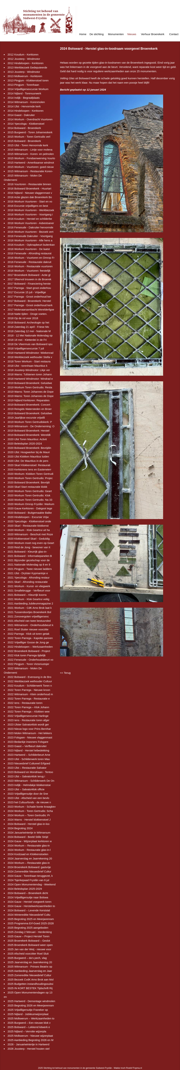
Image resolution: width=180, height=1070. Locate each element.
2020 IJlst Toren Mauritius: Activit (27, 439)
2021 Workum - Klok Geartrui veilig (28, 599)
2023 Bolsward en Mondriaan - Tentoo (30, 772)
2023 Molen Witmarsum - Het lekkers (30, 733)
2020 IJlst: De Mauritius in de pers (28, 460)
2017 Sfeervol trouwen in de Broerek (29, 279)
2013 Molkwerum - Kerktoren (25, 76)
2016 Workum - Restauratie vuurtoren (30, 266)
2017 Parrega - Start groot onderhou (29, 287)
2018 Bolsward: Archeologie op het (28, 322)
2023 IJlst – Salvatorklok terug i (26, 776)
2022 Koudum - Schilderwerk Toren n (30, 685)
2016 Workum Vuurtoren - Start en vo (30, 201)
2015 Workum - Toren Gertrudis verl (29, 136)
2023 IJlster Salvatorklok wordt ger (28, 724)
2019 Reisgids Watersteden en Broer (30, 408)
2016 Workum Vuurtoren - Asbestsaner (31, 223)
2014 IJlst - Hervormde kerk (24, 106)
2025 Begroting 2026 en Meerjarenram (31, 1005)
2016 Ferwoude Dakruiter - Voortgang (30, 236)
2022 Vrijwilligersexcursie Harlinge (28, 715)
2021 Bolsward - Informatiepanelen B (30, 555)
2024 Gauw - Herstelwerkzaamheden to (31, 906)
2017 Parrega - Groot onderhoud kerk (30, 305)
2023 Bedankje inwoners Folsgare (28, 741)
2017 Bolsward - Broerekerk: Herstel (29, 300)
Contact (174, 34)
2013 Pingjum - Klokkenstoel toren (28, 80)
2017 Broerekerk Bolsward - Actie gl (29, 274)
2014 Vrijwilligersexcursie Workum (28, 89)
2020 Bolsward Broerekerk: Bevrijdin (29, 447)
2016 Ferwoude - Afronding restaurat (29, 253)
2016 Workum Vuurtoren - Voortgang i (30, 214)
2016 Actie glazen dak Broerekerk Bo (30, 197)
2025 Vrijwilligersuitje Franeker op (28, 1009)
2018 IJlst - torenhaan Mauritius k (27, 365)
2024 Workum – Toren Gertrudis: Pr (29, 815)
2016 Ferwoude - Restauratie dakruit (29, 261)
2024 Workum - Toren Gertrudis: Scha (30, 810)
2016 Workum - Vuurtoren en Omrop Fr (31, 257)
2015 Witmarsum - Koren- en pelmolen (31, 153)
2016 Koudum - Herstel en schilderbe (30, 218)
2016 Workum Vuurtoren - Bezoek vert (30, 231)
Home (82, 34)
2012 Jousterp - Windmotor (24, 58)
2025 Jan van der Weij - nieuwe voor (29, 949)
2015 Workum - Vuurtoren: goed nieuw (31, 166)
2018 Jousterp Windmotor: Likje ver (29, 370)
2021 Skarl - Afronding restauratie (28, 581)
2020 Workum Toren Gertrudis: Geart (30, 491)
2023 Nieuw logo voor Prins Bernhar (29, 728)
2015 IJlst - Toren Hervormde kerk (28, 145)
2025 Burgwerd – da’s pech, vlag (27, 957)
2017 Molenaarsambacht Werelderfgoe (31, 309)
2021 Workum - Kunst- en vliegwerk (29, 586)
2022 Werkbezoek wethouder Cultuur (30, 681)
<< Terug (65, 672)
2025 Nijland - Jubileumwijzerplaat (28, 1014)
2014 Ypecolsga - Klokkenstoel (26, 123)
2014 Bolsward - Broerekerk (24, 127)
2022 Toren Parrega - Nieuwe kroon (29, 689)
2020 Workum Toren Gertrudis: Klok (29, 495)
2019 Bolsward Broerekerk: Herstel (28, 430)
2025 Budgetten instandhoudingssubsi (30, 983)
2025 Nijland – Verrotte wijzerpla (27, 1031)
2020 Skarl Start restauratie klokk (27, 486)
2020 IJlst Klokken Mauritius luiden (28, 456)
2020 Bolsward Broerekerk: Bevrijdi (29, 482)
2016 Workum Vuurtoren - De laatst (29, 249)
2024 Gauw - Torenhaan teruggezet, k (30, 875)
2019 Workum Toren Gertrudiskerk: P (30, 421)
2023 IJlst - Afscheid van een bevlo (28, 797)
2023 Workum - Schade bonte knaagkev (32, 806)
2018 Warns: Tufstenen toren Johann (30, 374)
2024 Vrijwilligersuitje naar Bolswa (28, 897)
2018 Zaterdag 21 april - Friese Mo (28, 326)
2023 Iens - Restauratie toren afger (28, 720)
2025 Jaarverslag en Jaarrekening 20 (30, 962)
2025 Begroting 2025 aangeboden (28, 927)
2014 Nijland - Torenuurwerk (24, 93)
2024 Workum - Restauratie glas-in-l (29, 849)
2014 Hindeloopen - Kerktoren (25, 110)
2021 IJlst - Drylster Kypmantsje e (28, 573)
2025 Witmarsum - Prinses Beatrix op (30, 966)
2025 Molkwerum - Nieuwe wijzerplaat (30, 1035)
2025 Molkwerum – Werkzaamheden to (31, 1018)
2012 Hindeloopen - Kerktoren (25, 63)
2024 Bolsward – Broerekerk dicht (28, 893)
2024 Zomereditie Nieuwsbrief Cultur (29, 871)
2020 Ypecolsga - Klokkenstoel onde (29, 521)
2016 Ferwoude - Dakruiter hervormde (30, 227)
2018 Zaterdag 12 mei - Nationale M (29, 331)
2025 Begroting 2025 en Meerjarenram (31, 919)
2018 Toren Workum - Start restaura (29, 361)
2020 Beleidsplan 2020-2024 (25, 443)
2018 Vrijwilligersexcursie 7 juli (26, 348)
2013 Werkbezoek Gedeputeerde (27, 67)
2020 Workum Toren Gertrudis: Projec (30, 478)
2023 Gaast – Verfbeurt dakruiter (27, 746)
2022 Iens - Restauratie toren (25, 702)
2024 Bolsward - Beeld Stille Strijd (28, 836)
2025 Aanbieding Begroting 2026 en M (30, 1040)
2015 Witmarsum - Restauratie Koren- (30, 171)
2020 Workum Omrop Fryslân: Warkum (31, 504)
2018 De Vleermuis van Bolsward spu (30, 344)
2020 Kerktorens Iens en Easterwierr (29, 469)
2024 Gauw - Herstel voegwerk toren (29, 901)
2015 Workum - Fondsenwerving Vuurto (31, 158)
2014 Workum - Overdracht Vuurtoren (30, 119)
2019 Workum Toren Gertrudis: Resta (30, 387)
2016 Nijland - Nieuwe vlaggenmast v (30, 192)
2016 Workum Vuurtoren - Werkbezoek (31, 210)
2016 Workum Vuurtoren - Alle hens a (30, 240)
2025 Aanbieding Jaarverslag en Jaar (30, 970)
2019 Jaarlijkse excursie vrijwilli (26, 417)
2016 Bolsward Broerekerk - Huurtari (29, 188)
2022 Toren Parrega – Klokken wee (29, 711)
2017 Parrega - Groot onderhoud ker (29, 296)
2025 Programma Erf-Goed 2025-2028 (31, 923)
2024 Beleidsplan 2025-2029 (25, 888)
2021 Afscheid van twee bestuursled (29, 620)
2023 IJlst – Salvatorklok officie (26, 789)
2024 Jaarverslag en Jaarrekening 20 (30, 858)
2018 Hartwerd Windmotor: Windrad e (30, 378)
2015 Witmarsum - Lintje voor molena (30, 149)
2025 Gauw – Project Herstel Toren (28, 936)
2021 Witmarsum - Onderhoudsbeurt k (30, 625)
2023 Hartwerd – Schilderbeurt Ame (29, 754)
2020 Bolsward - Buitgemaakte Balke (30, 512)
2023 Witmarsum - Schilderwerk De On (31, 780)
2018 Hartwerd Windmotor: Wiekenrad (30, 352)
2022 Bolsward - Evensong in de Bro (29, 676)
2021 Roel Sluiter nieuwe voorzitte (28, 629)
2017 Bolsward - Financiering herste (29, 283)
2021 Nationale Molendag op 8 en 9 (29, 564)
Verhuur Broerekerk (152, 34)
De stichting (96, 34)
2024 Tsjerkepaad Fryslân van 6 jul (28, 880)
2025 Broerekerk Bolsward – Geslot (29, 940)
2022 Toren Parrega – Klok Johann (28, 707)
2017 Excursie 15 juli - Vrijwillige (27, 292)
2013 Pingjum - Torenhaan (23, 84)
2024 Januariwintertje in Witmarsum (29, 832)
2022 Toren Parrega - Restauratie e (29, 698)
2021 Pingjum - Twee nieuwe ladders (30, 568)
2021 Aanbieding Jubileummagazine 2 (30, 603)
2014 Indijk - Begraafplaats (24, 97)
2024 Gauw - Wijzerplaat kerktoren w (30, 841)
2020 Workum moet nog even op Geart (31, 542)
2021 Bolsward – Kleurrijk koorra (27, 594)
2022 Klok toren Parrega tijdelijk (27, 655)
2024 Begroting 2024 (20, 828)
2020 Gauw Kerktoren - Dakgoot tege (30, 508)
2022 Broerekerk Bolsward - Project (29, 651)
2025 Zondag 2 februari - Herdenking (30, 931)
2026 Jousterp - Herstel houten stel (28, 1048)
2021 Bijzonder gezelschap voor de (29, 560)
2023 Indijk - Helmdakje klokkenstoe (29, 785)
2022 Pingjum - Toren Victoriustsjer (28, 663)
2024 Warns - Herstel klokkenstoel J (29, 819)
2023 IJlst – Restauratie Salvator (27, 767)
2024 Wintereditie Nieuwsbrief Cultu (29, 914)
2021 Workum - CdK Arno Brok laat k (30, 607)
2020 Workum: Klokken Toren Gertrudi (30, 473)
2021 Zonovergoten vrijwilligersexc (28, 616)
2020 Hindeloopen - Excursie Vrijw (28, 517)
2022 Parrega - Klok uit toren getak (28, 633)
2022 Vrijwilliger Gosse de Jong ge (28, 642)
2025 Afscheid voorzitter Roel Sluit (28, 953)
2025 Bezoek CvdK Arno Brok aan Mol (31, 979)
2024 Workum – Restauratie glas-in (29, 845)
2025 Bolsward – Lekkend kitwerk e (29, 1027)
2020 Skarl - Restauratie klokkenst (28, 525)
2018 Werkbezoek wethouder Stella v (30, 357)
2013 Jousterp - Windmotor (24, 71)
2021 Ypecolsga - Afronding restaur (29, 577)
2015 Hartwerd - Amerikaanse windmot (31, 162)
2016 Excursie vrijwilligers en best (28, 205)
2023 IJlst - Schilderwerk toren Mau (29, 759)
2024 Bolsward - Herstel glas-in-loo (28, 823)
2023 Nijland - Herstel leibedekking (28, 750)
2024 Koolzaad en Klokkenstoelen (28, 854)
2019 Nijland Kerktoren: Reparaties (28, 400)
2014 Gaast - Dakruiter (21, 115)
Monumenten (116, 34)
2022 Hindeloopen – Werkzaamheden (30, 646)
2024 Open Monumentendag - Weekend (32, 884)
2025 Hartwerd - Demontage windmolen (31, 1001)
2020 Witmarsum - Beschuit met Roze (30, 534)
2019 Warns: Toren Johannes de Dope (31, 391)
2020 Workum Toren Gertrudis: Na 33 (30, 499)
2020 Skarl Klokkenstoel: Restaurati (29, 465)
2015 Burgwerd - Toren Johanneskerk (30, 132)
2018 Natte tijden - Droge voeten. (27, 313)
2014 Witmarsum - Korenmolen (26, 102)
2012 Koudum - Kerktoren (23, 54)
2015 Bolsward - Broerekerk (24, 140)
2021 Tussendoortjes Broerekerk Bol (29, 612)
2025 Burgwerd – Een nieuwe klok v (29, 1022)
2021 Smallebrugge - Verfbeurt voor (29, 590)
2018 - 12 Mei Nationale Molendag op (30, 335)
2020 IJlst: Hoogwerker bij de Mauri (29, 452)
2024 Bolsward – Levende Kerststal (29, 910)
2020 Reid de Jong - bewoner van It (29, 547)
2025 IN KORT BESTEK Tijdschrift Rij (30, 988)
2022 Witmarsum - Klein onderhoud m (30, 694)
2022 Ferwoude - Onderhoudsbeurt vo (30, 659)
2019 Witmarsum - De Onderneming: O (31, 426)
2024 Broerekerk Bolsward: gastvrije (29, 867)
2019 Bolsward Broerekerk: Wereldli (29, 434)
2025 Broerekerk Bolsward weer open (30, 944)
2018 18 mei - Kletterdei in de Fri (27, 339)
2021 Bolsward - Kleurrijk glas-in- (27, 551)
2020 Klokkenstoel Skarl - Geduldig (29, 538)
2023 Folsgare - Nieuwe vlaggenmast (30, 737)
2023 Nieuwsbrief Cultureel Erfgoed (29, 763)
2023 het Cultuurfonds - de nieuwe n (29, 802)
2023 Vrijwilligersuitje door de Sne (28, 793)
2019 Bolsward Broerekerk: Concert (29, 404)
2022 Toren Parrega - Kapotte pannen (30, 638)
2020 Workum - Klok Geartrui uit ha (29, 529)
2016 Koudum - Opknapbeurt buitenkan (31, 244)
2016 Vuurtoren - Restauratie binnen (29, 184)
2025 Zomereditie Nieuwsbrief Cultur (29, 975)
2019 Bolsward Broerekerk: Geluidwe (30, 383)
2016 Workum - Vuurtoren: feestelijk (29, 270)
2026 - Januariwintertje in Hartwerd (28, 1044)
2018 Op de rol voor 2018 (23, 318)
